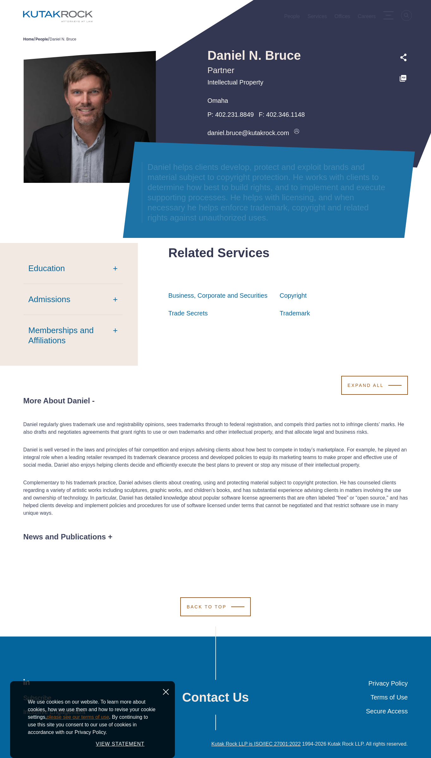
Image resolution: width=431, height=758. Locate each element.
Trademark (295, 313)
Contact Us (215, 697)
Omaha (217, 100)
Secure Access (387, 711)
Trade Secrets (188, 313)
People (41, 39)
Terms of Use (389, 697)
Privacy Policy (388, 683)
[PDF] (403, 78)
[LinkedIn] (26, 683)
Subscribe (37, 697)
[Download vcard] (296, 133)
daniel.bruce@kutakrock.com (248, 132)
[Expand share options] (403, 57)
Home (28, 39)
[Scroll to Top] (215, 606)
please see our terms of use (78, 740)
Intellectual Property (235, 82)
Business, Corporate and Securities (218, 295)
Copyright (293, 295)
